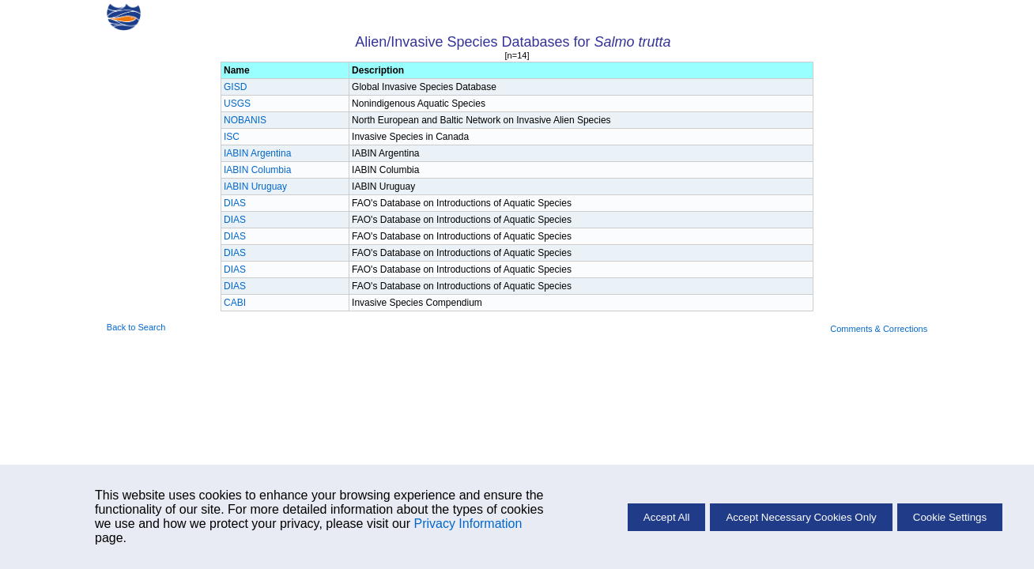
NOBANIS (245, 120)
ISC (232, 136)
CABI (235, 302)
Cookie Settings (950, 517)
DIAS (235, 203)
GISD (235, 86)
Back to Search (136, 327)
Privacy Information (467, 523)
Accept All (666, 517)
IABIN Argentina (257, 153)
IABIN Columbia (257, 169)
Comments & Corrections (878, 328)
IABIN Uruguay (255, 186)
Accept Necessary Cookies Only (801, 517)
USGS (237, 103)
